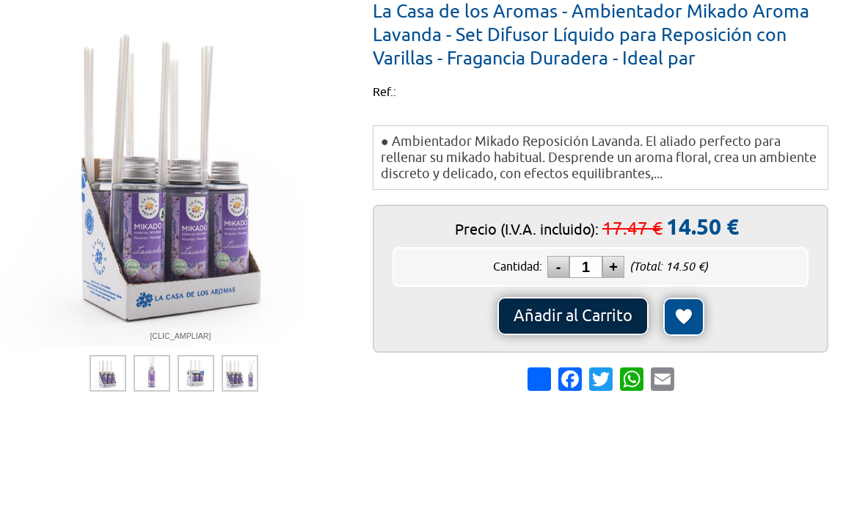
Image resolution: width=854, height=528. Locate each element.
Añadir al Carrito (573, 316)
